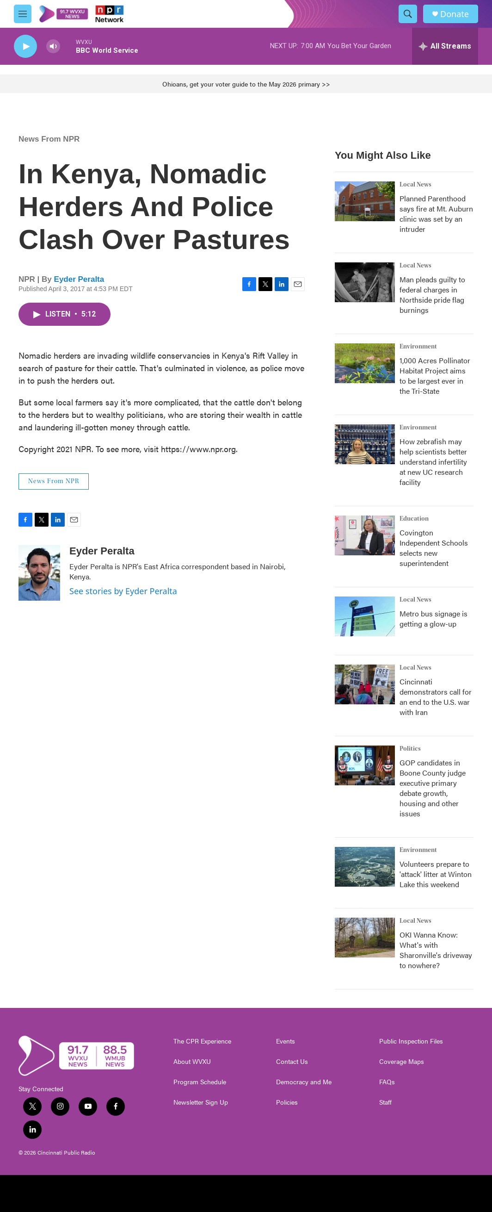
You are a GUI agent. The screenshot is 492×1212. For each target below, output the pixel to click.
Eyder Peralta (79, 279)
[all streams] (445, 46)
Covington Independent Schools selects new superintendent (434, 547)
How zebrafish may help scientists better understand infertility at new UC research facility (433, 461)
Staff (385, 1102)
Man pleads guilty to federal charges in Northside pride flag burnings (432, 294)
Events (285, 1041)
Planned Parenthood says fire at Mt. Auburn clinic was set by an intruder (436, 213)
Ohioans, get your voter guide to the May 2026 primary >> (246, 83)
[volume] (53, 46)
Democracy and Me (304, 1082)
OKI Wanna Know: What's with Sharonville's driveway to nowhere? (436, 949)
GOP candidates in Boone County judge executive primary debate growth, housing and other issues (433, 788)
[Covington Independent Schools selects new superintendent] (365, 535)
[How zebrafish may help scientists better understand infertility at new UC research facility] (365, 444)
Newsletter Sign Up (200, 1102)
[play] (25, 46)
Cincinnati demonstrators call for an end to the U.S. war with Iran (436, 696)
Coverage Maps (401, 1061)
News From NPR (49, 139)
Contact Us (292, 1061)
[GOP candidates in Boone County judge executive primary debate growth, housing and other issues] (365, 765)
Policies (287, 1102)
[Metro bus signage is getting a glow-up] (365, 616)
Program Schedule (199, 1082)
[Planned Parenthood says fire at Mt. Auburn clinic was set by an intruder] (365, 201)
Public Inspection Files (411, 1041)
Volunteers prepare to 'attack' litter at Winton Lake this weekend (436, 873)
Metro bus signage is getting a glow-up (433, 618)
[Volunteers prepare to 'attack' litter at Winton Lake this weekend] (365, 867)
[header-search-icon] (408, 14)
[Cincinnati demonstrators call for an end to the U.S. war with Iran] (365, 684)
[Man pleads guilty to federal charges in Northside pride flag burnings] (365, 282)
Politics (410, 748)
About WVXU (192, 1061)
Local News (415, 184)
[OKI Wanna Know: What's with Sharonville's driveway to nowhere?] (365, 937)
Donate (454, 14)
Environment (418, 346)
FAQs (387, 1082)
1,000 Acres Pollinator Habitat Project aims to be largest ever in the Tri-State (435, 375)
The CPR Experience (202, 1041)
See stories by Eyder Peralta (123, 591)
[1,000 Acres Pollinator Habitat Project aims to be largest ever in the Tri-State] (365, 363)
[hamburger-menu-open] (22, 14)
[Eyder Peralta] (39, 573)
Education (414, 518)
